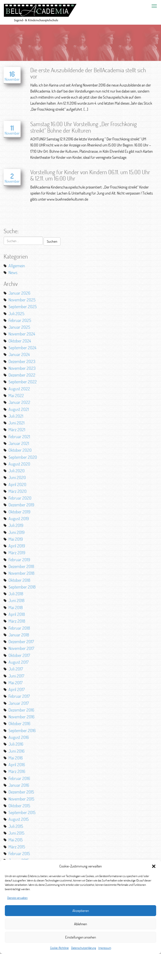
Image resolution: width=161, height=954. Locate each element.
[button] (153, 866)
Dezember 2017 (21, 641)
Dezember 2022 (21, 375)
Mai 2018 (15, 607)
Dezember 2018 (21, 566)
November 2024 (21, 333)
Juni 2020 (17, 477)
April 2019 (16, 545)
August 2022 (19, 388)
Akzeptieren (80, 910)
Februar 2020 (19, 498)
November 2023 (22, 368)
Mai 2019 (15, 539)
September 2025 (22, 306)
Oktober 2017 (19, 655)
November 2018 (21, 573)
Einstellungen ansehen (80, 937)
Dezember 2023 (21, 361)
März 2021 (16, 429)
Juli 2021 (15, 416)
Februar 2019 (19, 559)
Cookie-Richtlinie (59, 948)
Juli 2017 (15, 668)
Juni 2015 (16, 833)
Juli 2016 (15, 744)
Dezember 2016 (21, 710)
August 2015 (18, 819)
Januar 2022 (19, 402)
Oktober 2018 (19, 580)
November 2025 (22, 299)
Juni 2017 (16, 675)
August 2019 (18, 518)
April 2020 (17, 484)
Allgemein (16, 265)
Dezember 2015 (21, 791)
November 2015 (21, 798)
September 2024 (22, 347)
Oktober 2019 (19, 511)
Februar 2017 (19, 696)
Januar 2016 (18, 785)
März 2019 (16, 552)
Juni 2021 (16, 422)
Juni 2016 (16, 751)
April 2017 (16, 689)
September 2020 (22, 457)
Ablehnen (80, 924)
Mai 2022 (16, 395)
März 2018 (16, 621)
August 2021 (18, 409)
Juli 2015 (15, 826)
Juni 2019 (16, 532)
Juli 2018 (15, 593)
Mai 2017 (15, 682)
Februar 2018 (19, 628)
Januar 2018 (18, 634)
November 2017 (21, 648)
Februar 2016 (19, 778)
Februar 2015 (19, 853)
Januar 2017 (18, 703)
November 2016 (21, 716)
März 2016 (16, 771)
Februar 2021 (19, 436)
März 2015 (16, 846)
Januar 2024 (19, 354)
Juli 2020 (16, 470)
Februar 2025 (19, 320)
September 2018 (22, 587)
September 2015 (22, 812)
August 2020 (19, 463)
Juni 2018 (16, 600)
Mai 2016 (15, 757)
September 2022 (22, 381)
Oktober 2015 (19, 805)
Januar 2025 (19, 327)
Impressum (104, 948)
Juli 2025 (16, 313)
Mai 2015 (15, 839)
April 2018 (16, 614)
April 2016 (16, 764)
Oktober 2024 (19, 340)
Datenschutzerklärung (83, 948)
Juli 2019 (15, 525)
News (12, 272)
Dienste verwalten (17, 898)
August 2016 (18, 737)
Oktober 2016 (19, 723)
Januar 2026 (19, 293)
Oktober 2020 (20, 450)
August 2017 (18, 662)
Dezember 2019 (21, 504)
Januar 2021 (18, 443)
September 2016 (22, 730)
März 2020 (17, 491)
